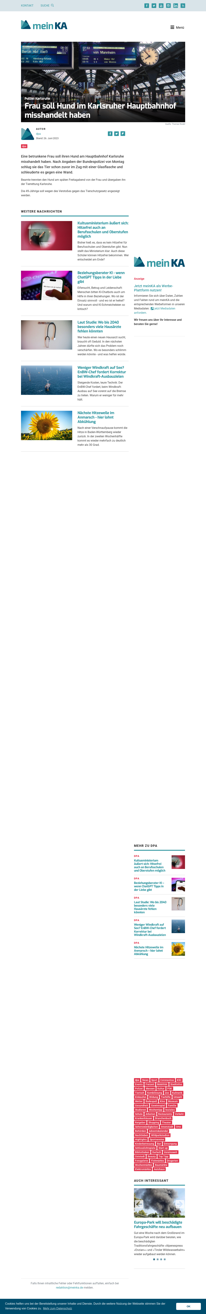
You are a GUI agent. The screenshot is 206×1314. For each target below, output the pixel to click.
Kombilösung (154, 1092)
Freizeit (150, 1084)
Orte (178, 1126)
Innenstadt (167, 1126)
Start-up (163, 1148)
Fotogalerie (141, 1160)
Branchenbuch (163, 1118)
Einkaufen (140, 1097)
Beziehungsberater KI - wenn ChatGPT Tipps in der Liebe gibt (101, 277)
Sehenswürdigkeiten (146, 1126)
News (145, 1080)
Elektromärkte (143, 1169)
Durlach (156, 1152)
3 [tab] (161, 1259)
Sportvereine (157, 1139)
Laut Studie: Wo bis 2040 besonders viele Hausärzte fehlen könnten (99, 327)
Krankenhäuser (143, 1118)
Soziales (170, 1109)
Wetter (139, 1101)
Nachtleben (141, 1135)
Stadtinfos (176, 1084)
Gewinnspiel (158, 1105)
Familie (172, 1105)
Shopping (153, 1122)
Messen (150, 1088)
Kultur (160, 1088)
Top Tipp (163, 1156)
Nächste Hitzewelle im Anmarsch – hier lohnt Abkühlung (148, 950)
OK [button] (188, 1306)
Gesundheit (141, 1105)
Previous (139, 1204)
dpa (38, 133)
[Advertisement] (159, 187)
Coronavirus (167, 1080)
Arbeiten (150, 1114)
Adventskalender (158, 1131)
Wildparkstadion (160, 1135)
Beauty (152, 1156)
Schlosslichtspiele (145, 1148)
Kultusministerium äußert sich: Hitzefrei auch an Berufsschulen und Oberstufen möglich (102, 230)
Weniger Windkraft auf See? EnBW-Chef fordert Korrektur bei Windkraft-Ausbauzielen (101, 372)
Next (180, 1204)
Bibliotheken (142, 1152)
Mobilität (162, 1084)
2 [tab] (158, 1259)
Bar (159, 1143)
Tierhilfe (166, 1097)
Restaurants (165, 1114)
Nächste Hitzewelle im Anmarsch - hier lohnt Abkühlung (95, 417)
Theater (166, 1122)
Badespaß (151, 1101)
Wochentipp (155, 1109)
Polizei (139, 1088)
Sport (154, 1080)
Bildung (153, 1097)
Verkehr (179, 1114)
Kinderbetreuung (144, 1143)
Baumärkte (161, 1165)
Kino (162, 1101)
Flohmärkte (157, 1160)
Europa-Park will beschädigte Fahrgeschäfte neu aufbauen (158, 1224)
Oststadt (140, 1156)
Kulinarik (177, 1092)
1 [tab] (154, 1259)
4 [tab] (165, 1259)
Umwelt (178, 1097)
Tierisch (139, 1092)
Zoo (167, 1092)
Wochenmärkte (143, 1165)
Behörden (140, 1131)
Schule (139, 1114)
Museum (173, 1101)
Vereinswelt (170, 1152)
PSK (169, 1088)
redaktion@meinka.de (69, 1287)
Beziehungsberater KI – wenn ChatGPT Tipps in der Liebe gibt (149, 886)
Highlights (141, 1139)
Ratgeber (140, 1122)
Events (139, 1084)
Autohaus (159, 1169)
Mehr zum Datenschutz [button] (57, 1308)
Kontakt (27, 5)
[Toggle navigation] (177, 27)
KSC (179, 1080)
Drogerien (172, 1160)
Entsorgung (170, 1143)
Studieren (140, 1109)
